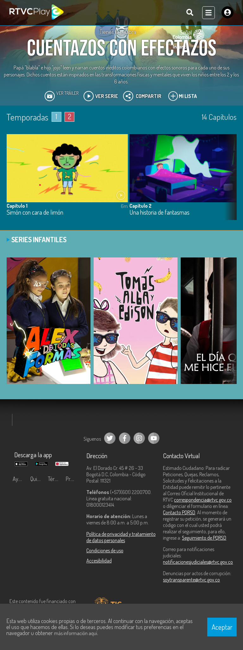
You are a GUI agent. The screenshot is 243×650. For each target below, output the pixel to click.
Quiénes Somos (37, 478)
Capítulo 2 (140, 206)
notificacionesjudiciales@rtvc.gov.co (198, 562)
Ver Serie (101, 96)
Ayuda (20, 478)
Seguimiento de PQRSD (204, 538)
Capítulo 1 (17, 206)
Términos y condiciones (55, 478)
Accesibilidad (99, 560)
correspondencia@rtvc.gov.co (203, 500)
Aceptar (222, 626)
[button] (229, 181)
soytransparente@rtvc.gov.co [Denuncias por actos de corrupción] (191, 579)
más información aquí (75, 633)
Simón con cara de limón (35, 212)
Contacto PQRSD (179, 512)
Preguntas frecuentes (72, 478)
